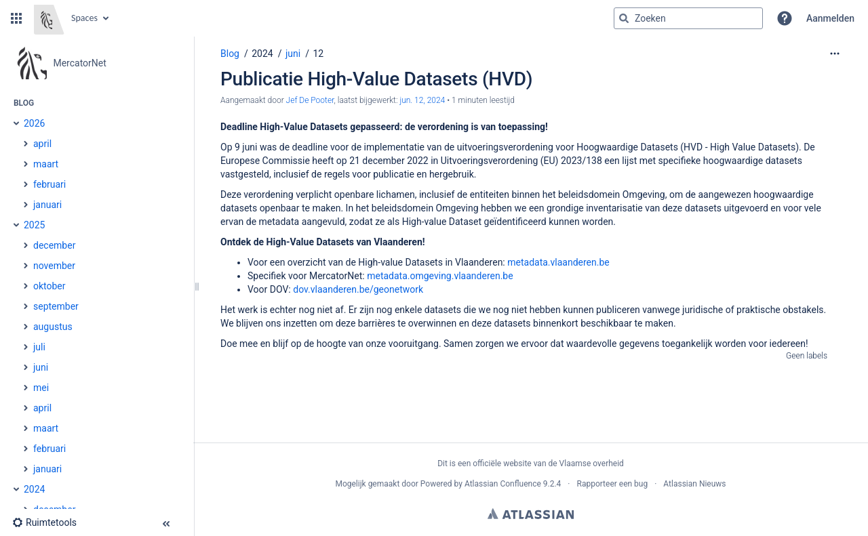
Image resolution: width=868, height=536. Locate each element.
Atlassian (531, 513)
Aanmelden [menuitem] (830, 18)
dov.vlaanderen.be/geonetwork (358, 289)
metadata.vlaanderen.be (558, 262)
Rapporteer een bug (612, 484)
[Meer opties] (835, 53)
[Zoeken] (623, 18)
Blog (229, 53)
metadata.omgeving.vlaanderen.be (440, 275)
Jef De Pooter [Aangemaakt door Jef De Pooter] (310, 100)
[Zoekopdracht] (688, 18)
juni (292, 53)
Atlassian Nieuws (694, 484)
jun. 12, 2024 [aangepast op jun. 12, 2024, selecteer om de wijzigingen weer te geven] (422, 100)
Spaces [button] (84, 18)
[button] (16, 18)
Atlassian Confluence (503, 484)
